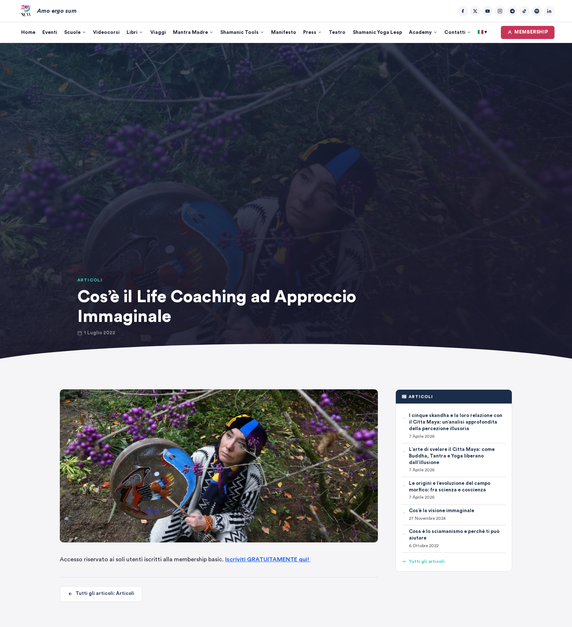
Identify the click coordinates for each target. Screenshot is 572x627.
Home (28, 32)
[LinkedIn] (549, 11)
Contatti (457, 32)
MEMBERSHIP (527, 32)
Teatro (337, 32)
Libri (135, 32)
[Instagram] (500, 11)
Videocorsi (106, 32)
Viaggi (158, 32)
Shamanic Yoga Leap (377, 32)
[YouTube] (487, 11)
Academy (423, 32)
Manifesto (283, 32)
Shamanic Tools (242, 32)
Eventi (49, 32)
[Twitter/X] (475, 11)
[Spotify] (537, 11)
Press (312, 32)
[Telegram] (512, 11)
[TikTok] (524, 11)
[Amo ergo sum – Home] (47, 11)
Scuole (75, 32)
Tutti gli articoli (423, 561)
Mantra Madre (193, 32)
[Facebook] (462, 11)
